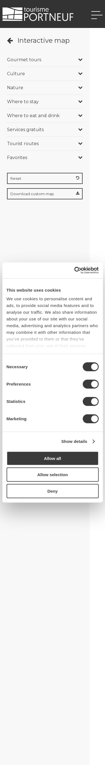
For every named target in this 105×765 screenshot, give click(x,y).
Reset (44, 178)
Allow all (52, 458)
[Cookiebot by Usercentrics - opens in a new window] (75, 270)
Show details (74, 441)
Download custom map (44, 194)
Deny (52, 490)
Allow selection (52, 474)
